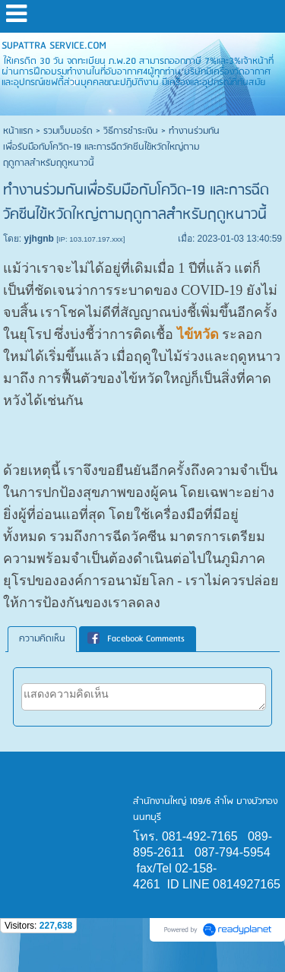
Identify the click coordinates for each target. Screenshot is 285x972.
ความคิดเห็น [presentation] (42, 639)
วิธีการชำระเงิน (130, 131)
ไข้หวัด (198, 334)
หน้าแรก (18, 131)
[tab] (42, 639)
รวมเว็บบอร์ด (68, 131)
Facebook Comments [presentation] (136, 639)
